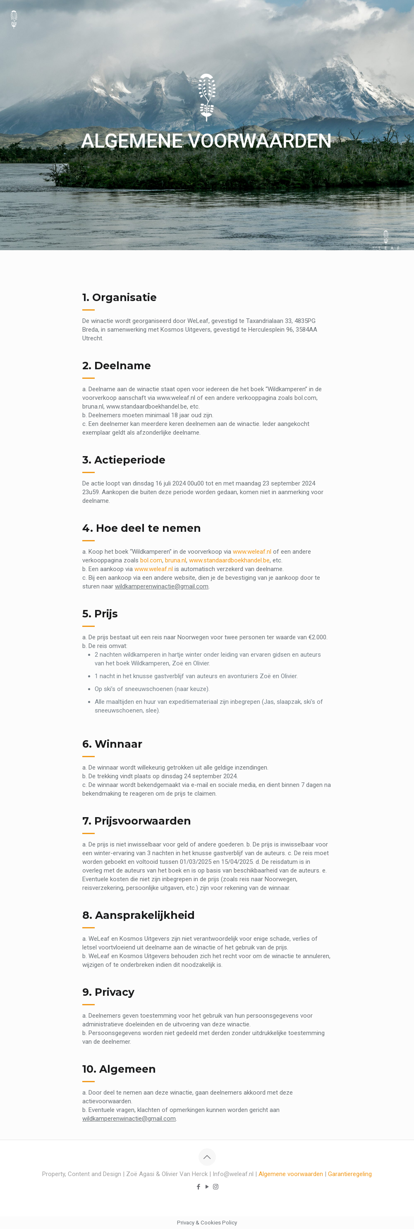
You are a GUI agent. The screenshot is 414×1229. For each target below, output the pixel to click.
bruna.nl (175, 560)
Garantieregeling (350, 1174)
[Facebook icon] (198, 1187)
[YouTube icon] (207, 1187)
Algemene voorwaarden (290, 1174)
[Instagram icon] (216, 1187)
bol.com (151, 560)
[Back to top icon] (207, 1157)
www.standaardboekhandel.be (229, 560)
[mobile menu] (401, 19)
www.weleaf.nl (252, 551)
